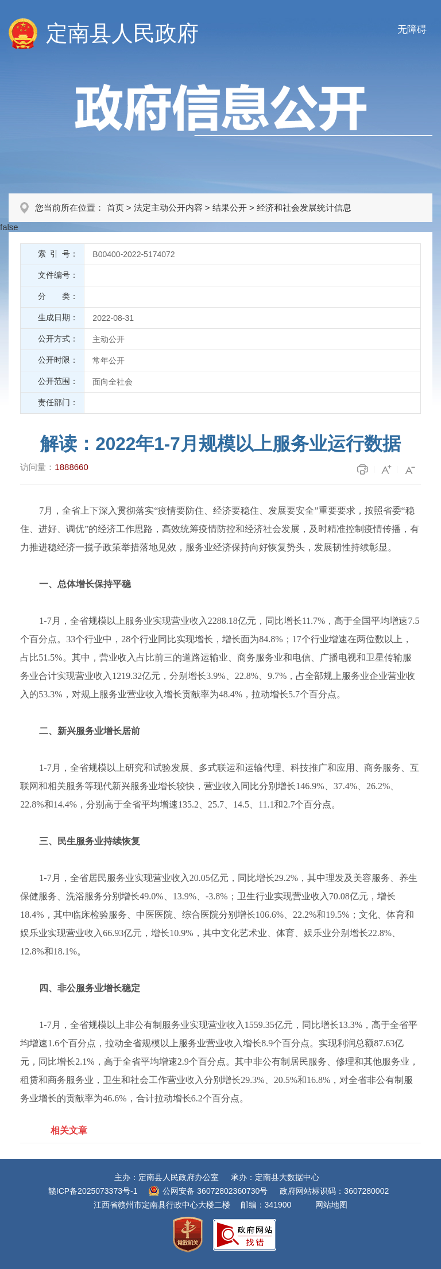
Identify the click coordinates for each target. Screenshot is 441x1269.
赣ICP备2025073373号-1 (93, 1191)
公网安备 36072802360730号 (215, 1191)
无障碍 (412, 29)
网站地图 (331, 1204)
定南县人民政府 (122, 33)
